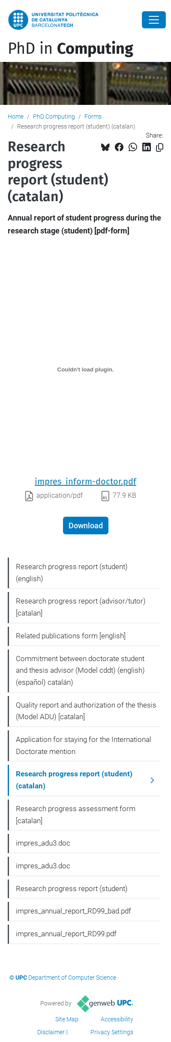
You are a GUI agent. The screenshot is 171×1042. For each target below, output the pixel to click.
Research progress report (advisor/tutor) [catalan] (81, 607)
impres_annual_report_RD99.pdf (66, 933)
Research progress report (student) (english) (72, 572)
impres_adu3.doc (43, 843)
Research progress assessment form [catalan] (75, 814)
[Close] (154, 19)
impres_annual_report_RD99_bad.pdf (73, 911)
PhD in (70, 48)
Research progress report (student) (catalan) (74, 779)
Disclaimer (51, 1032)
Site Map (66, 1019)
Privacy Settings (111, 1032)
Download (86, 525)
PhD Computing (54, 116)
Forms (93, 116)
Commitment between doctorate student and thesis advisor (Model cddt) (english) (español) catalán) (80, 670)
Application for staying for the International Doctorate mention (83, 745)
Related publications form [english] (71, 635)
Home (16, 116)
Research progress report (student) (72, 888)
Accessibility (117, 1019)
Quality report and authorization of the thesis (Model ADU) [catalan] (86, 711)
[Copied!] (159, 148)
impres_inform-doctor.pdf (85, 481)
